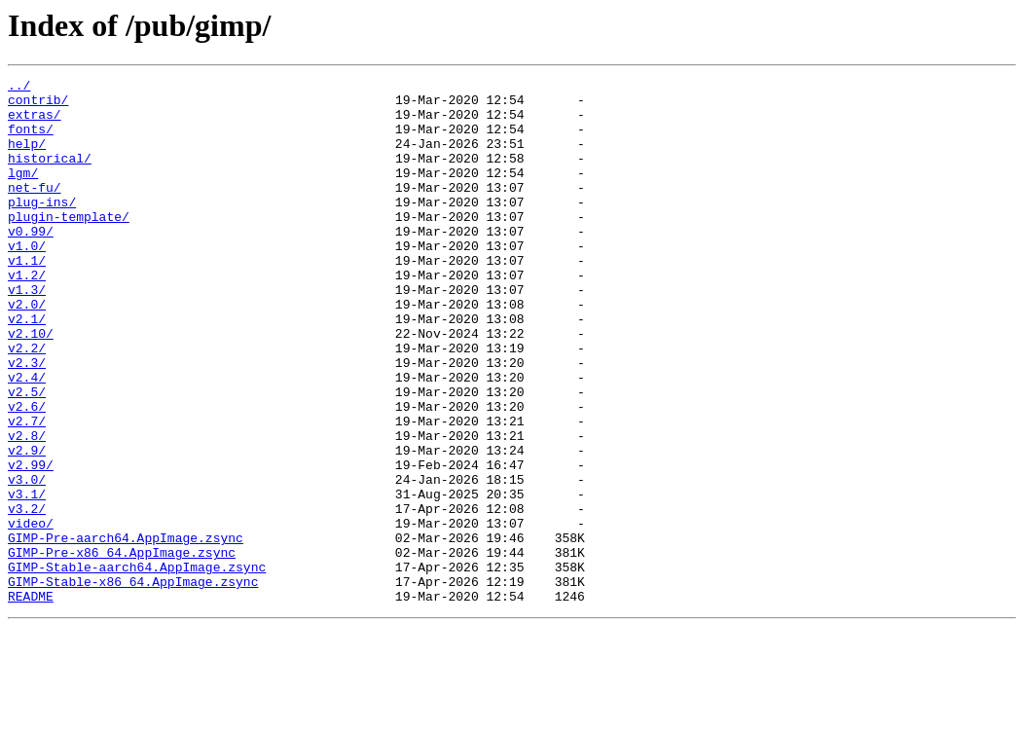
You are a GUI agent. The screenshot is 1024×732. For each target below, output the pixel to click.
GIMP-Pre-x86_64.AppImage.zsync (122, 648)
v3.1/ (27, 578)
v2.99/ (31, 543)
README (31, 701)
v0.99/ (31, 263)
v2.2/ (27, 403)
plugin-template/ (68, 245)
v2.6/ (27, 473)
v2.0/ (27, 350)
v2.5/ (27, 455)
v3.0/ (27, 560)
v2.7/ (27, 490)
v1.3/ (27, 333)
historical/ (49, 175)
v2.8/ (27, 508)
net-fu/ (34, 210)
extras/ (34, 122)
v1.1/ (27, 298)
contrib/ (38, 105)
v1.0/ (27, 280)
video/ (31, 613)
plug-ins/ (42, 228)
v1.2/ (27, 315)
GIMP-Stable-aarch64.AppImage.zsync (137, 666)
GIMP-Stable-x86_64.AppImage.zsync (133, 683)
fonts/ (31, 140)
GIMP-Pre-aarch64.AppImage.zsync (125, 631)
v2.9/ (27, 525)
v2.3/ (27, 420)
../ (19, 87)
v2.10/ (31, 385)
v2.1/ (27, 368)
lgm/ (23, 192)
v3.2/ (27, 595)
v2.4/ (27, 438)
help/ (27, 157)
